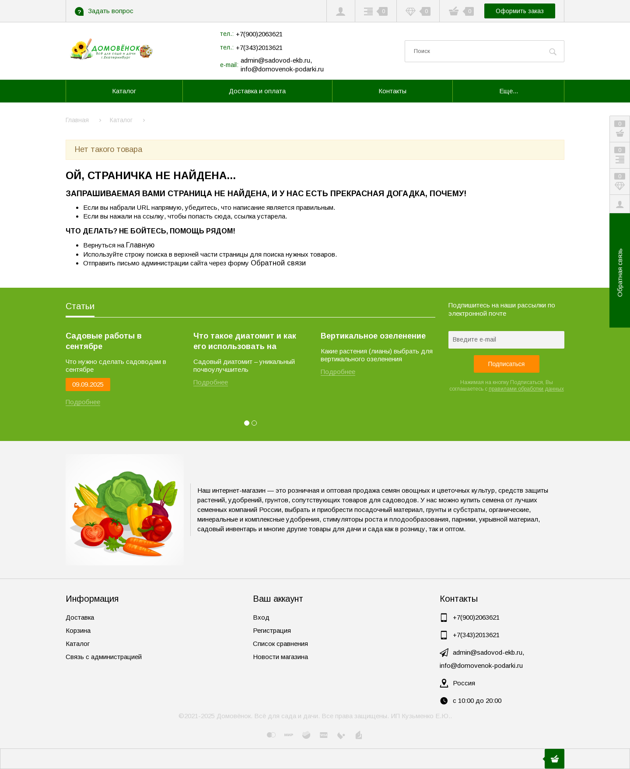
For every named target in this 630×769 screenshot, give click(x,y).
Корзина (78, 630)
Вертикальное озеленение (373, 336)
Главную (140, 245)
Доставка (80, 617)
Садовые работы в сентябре (104, 341)
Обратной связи (278, 263)
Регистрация (272, 630)
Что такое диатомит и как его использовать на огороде (244, 342)
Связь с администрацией (104, 656)
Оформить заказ (520, 10)
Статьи (80, 306)
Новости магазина (280, 656)
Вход (261, 617)
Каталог (78, 643)
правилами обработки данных (526, 389)
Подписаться (506, 363)
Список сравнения (280, 643)
